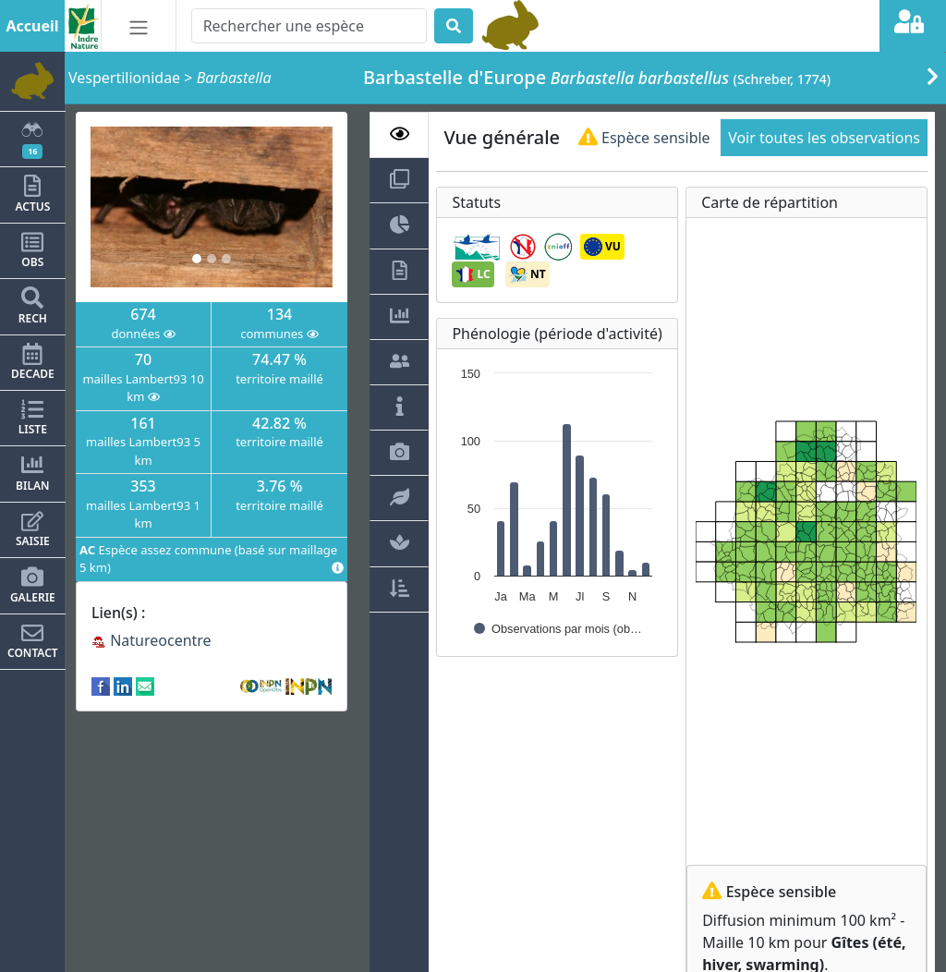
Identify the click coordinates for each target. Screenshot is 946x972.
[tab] (399, 135)
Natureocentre (151, 640)
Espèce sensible (644, 138)
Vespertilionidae (124, 77)
